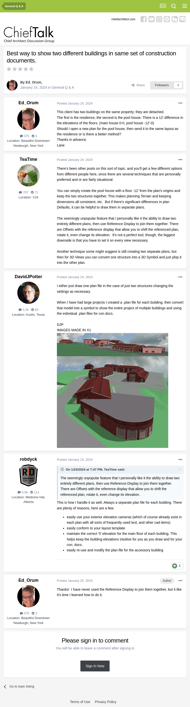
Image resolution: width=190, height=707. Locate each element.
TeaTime (28, 159)
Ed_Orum (33, 82)
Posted (75, 103)
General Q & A (63, 87)
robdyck (28, 459)
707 (23, 192)
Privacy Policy (105, 702)
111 (34, 492)
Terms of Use (80, 702)
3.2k (24, 310)
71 (34, 192)
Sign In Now (95, 666)
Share (138, 85)
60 (34, 310)
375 (24, 136)
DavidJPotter (28, 276)
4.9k (23, 492)
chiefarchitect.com (123, 19)
